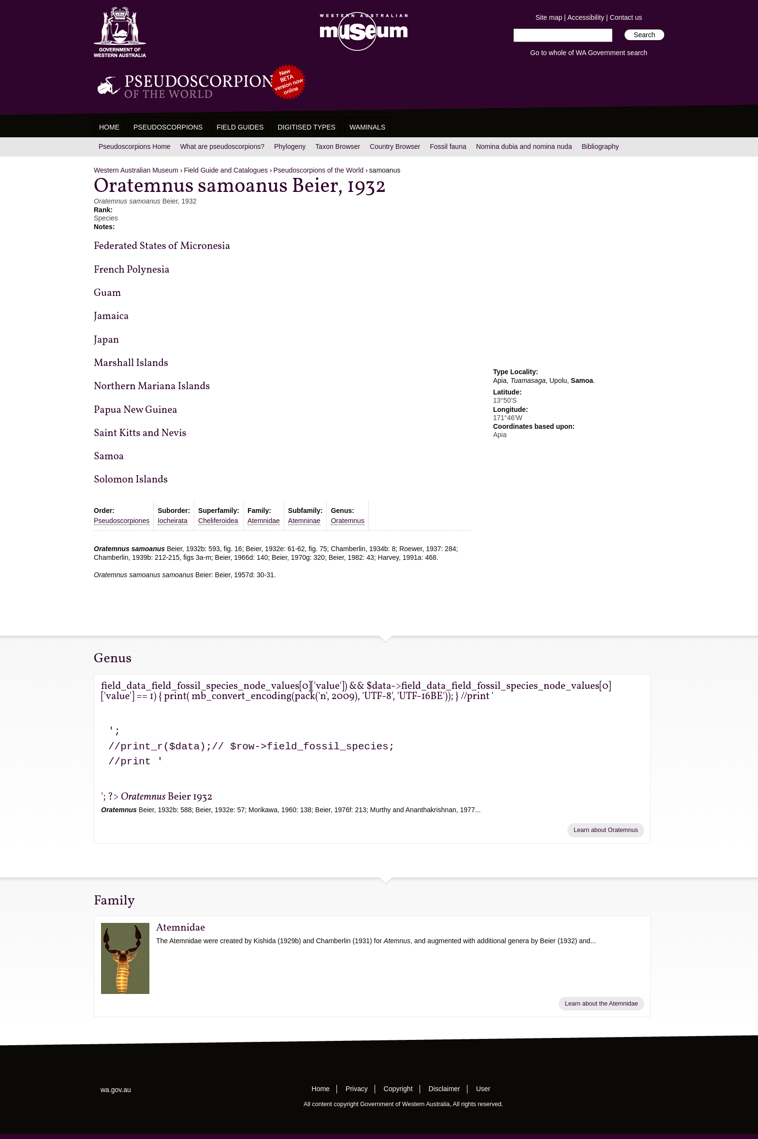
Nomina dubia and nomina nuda (524, 146)
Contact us (626, 17)
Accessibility (586, 17)
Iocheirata (172, 521)
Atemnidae (264, 521)
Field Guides (240, 127)
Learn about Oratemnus (606, 830)
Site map (549, 17)
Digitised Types (306, 127)
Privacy (357, 1089)
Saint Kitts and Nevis (140, 433)
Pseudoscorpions (168, 127)
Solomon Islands (131, 480)
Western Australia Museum (120, 32)
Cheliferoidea (218, 521)
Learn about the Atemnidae (601, 1003)
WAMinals (367, 127)
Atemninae (304, 521)
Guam (107, 293)
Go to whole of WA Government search (588, 53)
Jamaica (111, 316)
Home (109, 127)
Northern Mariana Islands (152, 387)
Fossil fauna (448, 146)
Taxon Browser (337, 146)
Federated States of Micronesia (162, 246)
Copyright (398, 1089)
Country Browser (395, 146)
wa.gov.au (116, 1090)
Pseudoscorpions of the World (319, 170)
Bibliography (600, 146)
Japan (106, 340)
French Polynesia (132, 270)
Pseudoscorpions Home (135, 146)
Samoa (109, 457)
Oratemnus (347, 521)
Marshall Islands (131, 363)
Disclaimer (444, 1089)
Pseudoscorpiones (121, 521)
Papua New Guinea (135, 410)
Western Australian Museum (362, 32)
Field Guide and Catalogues (226, 170)
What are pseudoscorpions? (222, 146)
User (483, 1089)
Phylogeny (290, 146)
